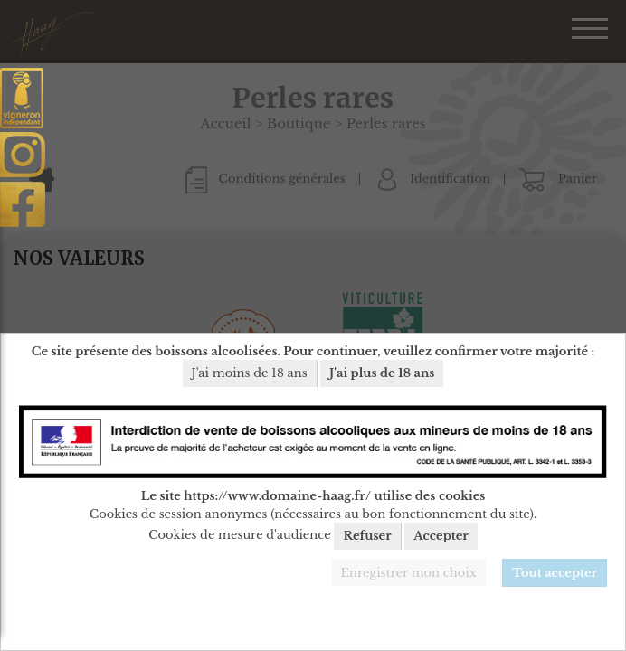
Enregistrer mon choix (409, 572)
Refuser (367, 535)
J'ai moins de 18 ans (250, 373)
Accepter (441, 535)
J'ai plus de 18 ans (381, 373)
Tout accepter (554, 572)
